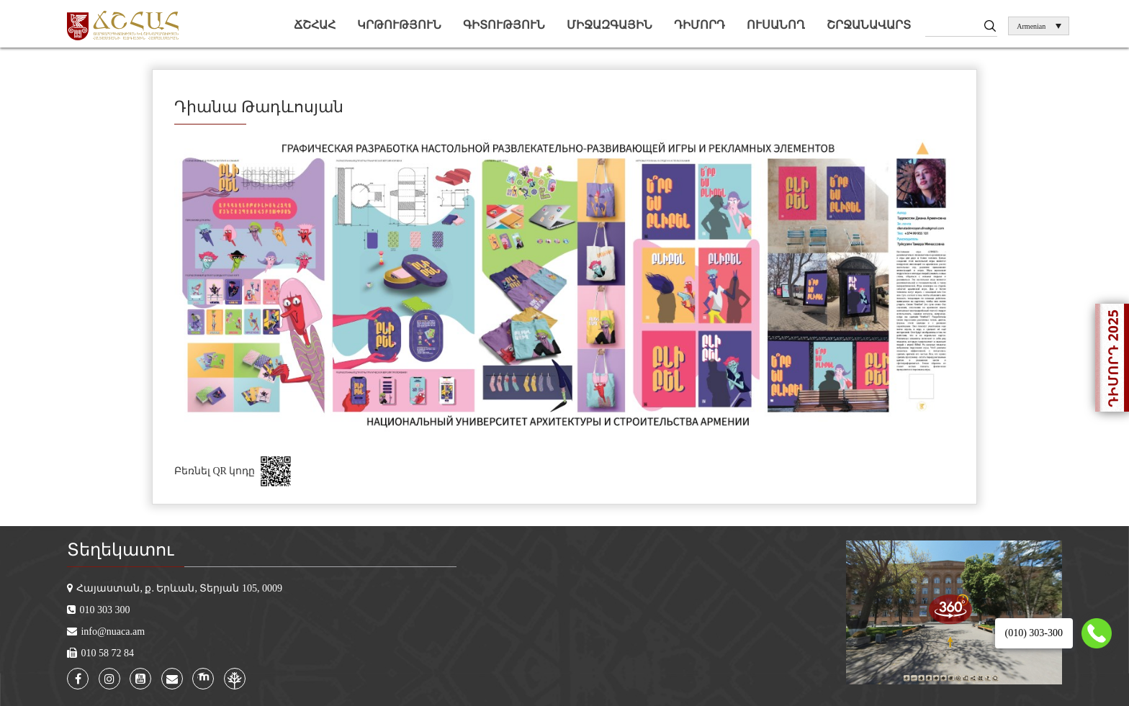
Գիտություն (504, 25)
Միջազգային (609, 25)
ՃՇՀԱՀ (315, 25)
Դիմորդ (699, 25)
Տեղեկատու (120, 549)
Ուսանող (776, 25)
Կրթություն (399, 25)
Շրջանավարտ (869, 25)
